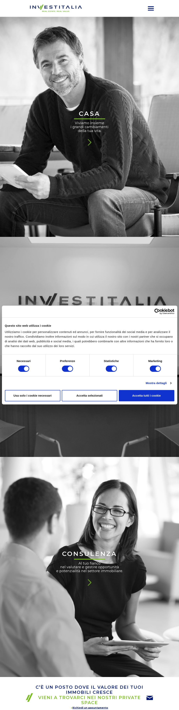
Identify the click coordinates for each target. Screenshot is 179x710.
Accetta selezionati (89, 395)
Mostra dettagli (156, 383)
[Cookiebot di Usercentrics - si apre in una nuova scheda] (157, 311)
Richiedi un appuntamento (90, 707)
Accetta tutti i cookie (146, 395)
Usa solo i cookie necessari (32, 395)
